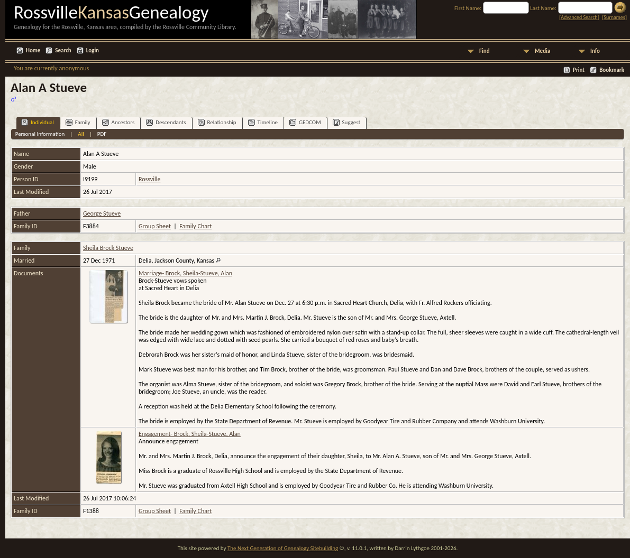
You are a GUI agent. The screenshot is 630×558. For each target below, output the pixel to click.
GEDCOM (305, 122)
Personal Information (40, 134)
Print (579, 70)
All (81, 134)
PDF (102, 134)
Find (484, 51)
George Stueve (102, 213)
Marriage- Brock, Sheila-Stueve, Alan (185, 273)
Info (595, 51)
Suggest (347, 122)
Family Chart (195, 226)
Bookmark (611, 70)
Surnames (614, 17)
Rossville (149, 179)
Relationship (217, 122)
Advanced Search (579, 17)
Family (78, 122)
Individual (37, 122)
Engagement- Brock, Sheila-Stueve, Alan (190, 434)
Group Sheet (155, 226)
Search (63, 50)
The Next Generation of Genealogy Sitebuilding (282, 548)
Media (542, 51)
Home (33, 50)
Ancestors (118, 122)
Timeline (263, 122)
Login (92, 50)
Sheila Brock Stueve (108, 248)
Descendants (166, 122)
